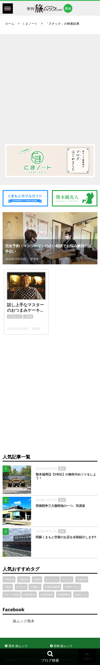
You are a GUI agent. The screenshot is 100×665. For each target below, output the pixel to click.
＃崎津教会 (63, 594)
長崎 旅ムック (61, 646)
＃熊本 (37, 579)
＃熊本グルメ (72, 587)
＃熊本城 (9, 579)
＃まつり (67, 579)
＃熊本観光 (29, 594)
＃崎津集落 (46, 594)
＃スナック (14, 316)
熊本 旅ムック (16, 646)
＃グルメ (21, 587)
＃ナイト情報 (11, 594)
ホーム (9, 23)
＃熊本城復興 (52, 587)
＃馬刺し (35, 587)
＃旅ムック (81, 594)
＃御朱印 (24, 579)
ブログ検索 (50, 656)
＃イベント (52, 579)
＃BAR (28, 316)
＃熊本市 (82, 579)
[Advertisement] (50, 84)
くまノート (30, 23)
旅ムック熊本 (23, 620)
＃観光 (8, 587)
